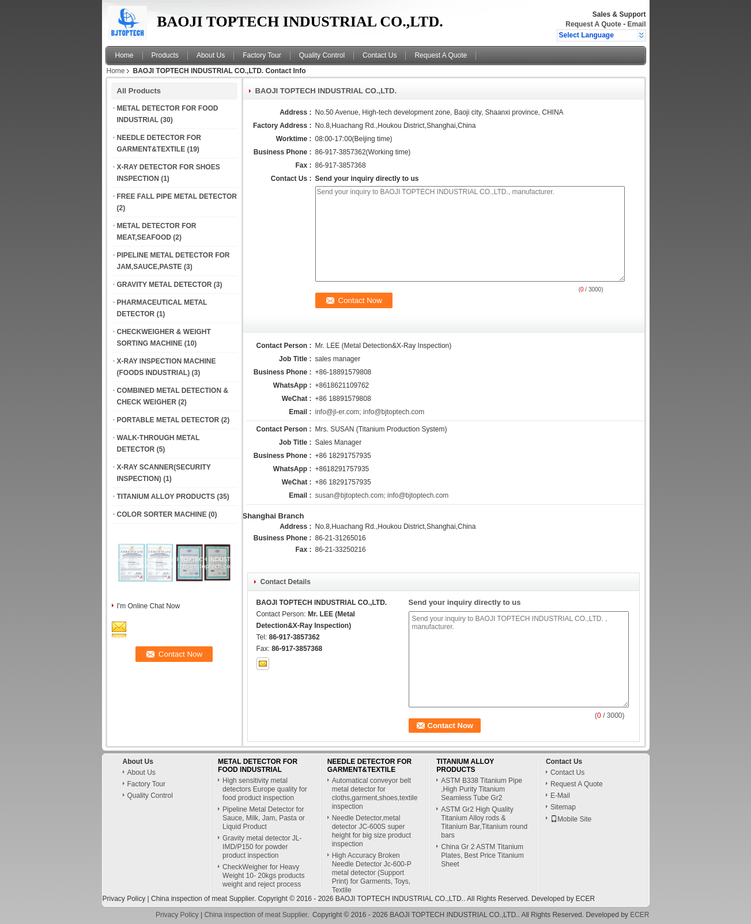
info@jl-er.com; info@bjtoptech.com (370, 412)
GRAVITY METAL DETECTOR (164, 285)
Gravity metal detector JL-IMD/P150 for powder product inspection (261, 846)
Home (124, 55)
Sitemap (563, 807)
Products (165, 55)
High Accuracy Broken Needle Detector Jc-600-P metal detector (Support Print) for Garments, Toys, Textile (372, 872)
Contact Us (380, 55)
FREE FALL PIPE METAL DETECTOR (177, 196)
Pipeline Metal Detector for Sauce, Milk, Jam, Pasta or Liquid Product (263, 818)
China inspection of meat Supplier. (204, 899)
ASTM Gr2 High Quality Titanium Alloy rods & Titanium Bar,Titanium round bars (484, 822)
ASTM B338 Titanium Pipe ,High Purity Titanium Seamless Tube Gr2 (481, 789)
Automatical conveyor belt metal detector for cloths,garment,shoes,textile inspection (375, 794)
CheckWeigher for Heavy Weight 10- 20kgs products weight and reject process (263, 875)
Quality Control (322, 55)
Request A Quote (593, 24)
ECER (585, 899)
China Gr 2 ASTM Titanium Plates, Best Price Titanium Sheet (482, 855)
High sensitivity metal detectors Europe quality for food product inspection (264, 789)
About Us (211, 55)
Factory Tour (262, 55)
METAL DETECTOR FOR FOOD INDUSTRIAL (257, 766)
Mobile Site (570, 819)
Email (636, 24)
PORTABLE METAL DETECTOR (168, 420)
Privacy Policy (124, 899)
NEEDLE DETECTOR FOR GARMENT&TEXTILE (369, 766)
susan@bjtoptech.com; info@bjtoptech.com (382, 495)
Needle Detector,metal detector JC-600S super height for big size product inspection (371, 831)
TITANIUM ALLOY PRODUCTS (166, 497)
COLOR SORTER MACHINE (162, 514)
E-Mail (560, 796)
